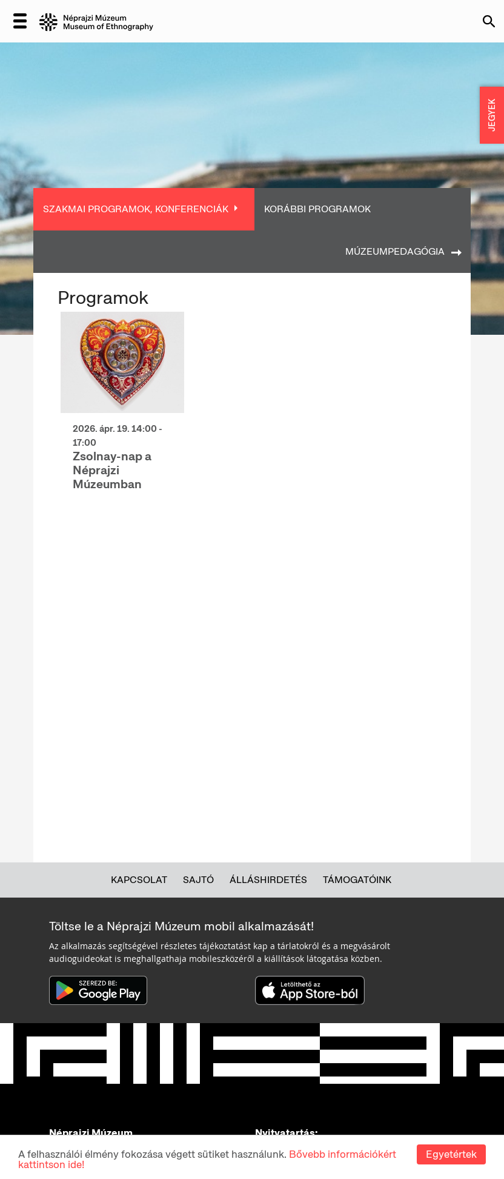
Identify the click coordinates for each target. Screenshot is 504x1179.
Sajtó (198, 879)
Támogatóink (357, 879)
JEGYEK (491, 115)
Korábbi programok (317, 209)
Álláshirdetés (268, 879)
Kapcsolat (139, 879)
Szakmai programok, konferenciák (135, 209)
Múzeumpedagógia (395, 251)
